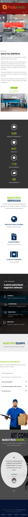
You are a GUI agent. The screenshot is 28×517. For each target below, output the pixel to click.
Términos (16, 514)
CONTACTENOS (20, 30)
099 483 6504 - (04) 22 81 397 (7, 2)
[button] (25, 12)
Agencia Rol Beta (21, 509)
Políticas (10, 514)
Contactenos (14, 91)
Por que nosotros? (6, 391)
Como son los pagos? (7, 382)
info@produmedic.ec (20, 2)
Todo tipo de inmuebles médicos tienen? (12, 386)
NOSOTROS (8, 30)
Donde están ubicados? (7, 373)
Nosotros (3, 514)
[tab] (14, 373)
